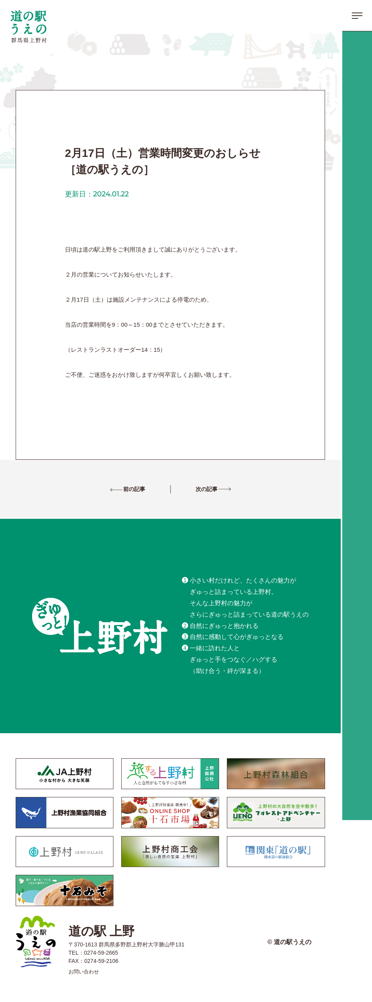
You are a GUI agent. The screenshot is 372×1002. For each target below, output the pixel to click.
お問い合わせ (87, 972)
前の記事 (142, 489)
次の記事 (199, 489)
